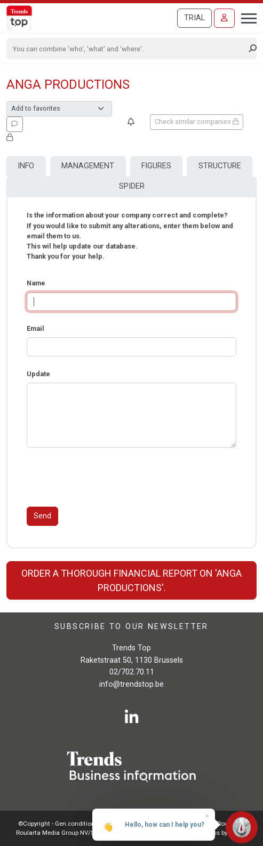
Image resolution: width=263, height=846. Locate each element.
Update (38, 374)
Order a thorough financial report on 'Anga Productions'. (131, 580)
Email (35, 328)
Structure (219, 165)
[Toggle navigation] (246, 17)
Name (36, 283)
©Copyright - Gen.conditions (58, 823)
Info (26, 165)
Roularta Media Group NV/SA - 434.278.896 (76, 832)
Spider (132, 186)
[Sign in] (224, 18)
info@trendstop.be (131, 684)
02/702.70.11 (131, 672)
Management (87, 165)
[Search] (128, 48)
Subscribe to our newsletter (131, 626)
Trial (194, 17)
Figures (156, 165)
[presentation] (108, 477)
